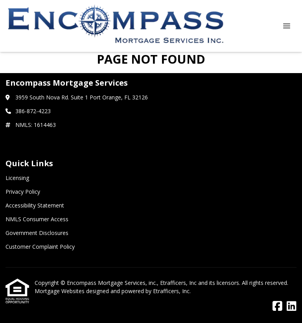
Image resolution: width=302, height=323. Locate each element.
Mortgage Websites (60, 291)
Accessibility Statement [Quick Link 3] (35, 205)
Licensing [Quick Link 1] (17, 178)
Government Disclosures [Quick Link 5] (37, 233)
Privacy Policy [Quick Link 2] (23, 191)
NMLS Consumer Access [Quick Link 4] (37, 219)
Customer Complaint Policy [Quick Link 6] (40, 246)
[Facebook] (277, 306)
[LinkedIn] (291, 306)
